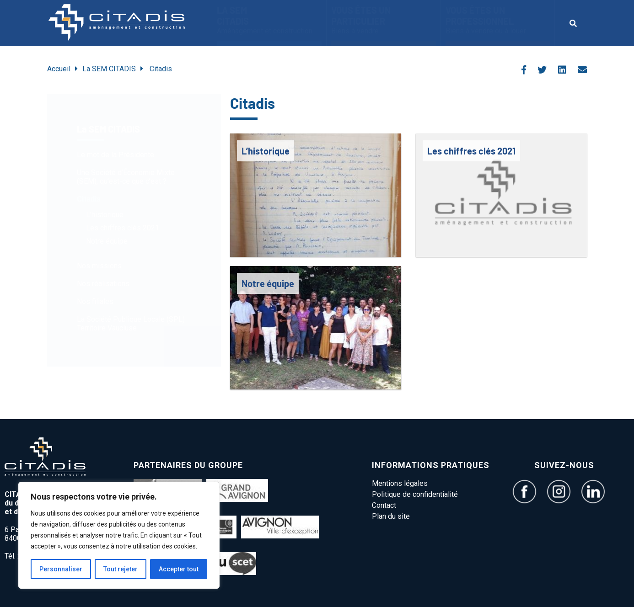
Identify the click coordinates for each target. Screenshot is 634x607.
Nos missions (99, 265)
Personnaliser (60, 569)
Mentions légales (400, 483)
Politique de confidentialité (415, 494)
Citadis (89, 199)
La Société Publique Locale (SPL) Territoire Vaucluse (131, 323)
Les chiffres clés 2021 (122, 228)
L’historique (105, 214)
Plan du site (391, 516)
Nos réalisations (103, 283)
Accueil (58, 68)
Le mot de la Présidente (115, 154)
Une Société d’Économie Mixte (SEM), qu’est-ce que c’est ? (126, 177)
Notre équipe (107, 241)
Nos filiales (95, 301)
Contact (384, 505)
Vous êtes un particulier (383, 20)
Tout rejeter (120, 569)
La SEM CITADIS (269, 20)
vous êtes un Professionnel (498, 20)
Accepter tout (179, 569)
